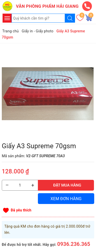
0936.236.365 (73, 244)
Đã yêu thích (21, 210)
